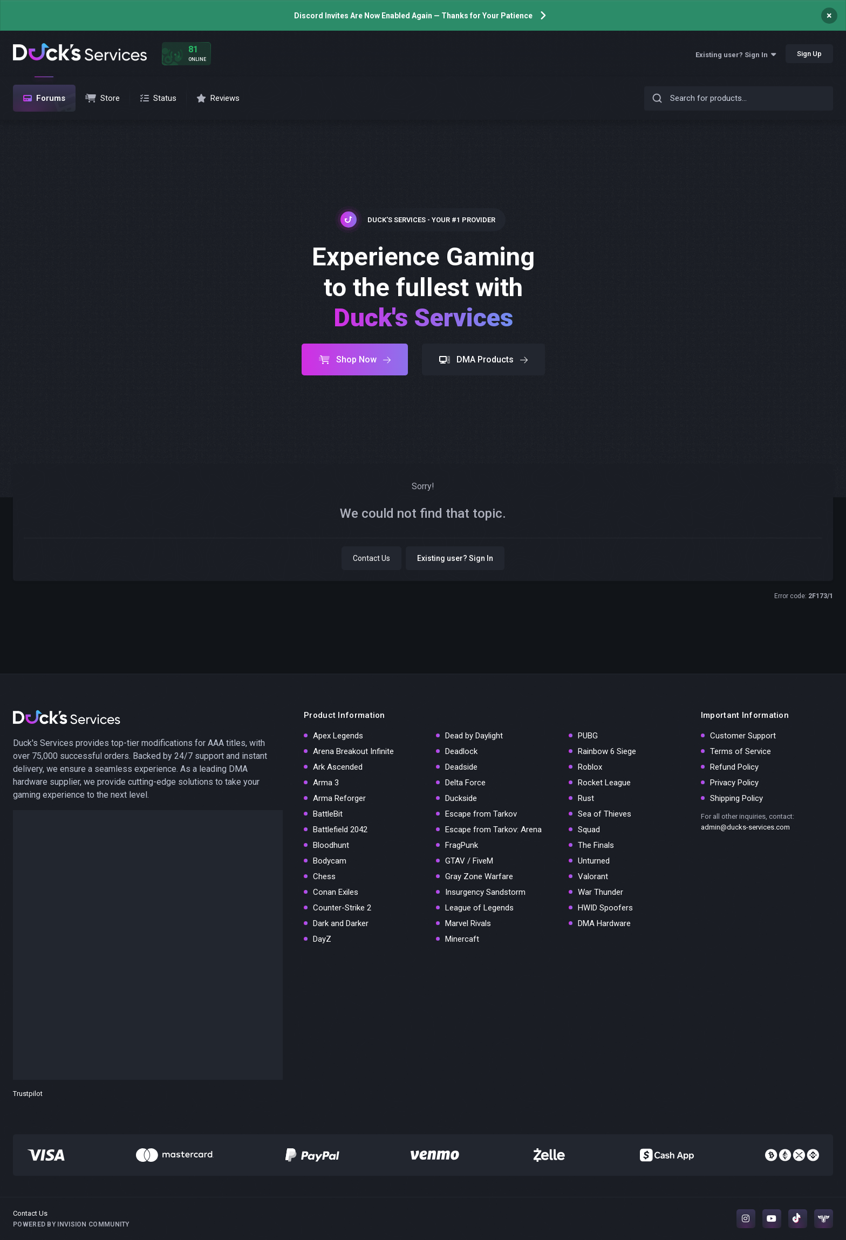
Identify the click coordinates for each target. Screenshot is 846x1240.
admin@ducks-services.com (745, 827)
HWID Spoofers (605, 908)
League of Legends (479, 908)
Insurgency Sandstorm (485, 892)
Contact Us (371, 558)
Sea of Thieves (604, 814)
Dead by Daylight (474, 736)
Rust (586, 798)
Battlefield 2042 (340, 829)
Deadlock (461, 751)
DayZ (322, 939)
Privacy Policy (734, 782)
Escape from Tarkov (481, 814)
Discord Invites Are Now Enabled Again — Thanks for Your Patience (413, 15)
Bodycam (329, 861)
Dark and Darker (341, 923)
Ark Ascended (338, 767)
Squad (589, 829)
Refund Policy (734, 767)
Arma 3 (326, 782)
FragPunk (461, 845)
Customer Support (743, 736)
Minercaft (462, 939)
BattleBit (328, 814)
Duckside (461, 798)
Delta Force (465, 782)
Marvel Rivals (468, 923)
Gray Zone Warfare (479, 876)
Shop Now (355, 359)
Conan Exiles (335, 892)
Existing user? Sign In (735, 55)
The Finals (596, 845)
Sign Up (809, 54)
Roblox (590, 767)
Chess (324, 876)
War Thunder (600, 892)
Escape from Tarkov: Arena (493, 829)
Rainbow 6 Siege (607, 751)
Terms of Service (740, 751)
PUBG (588, 736)
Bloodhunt (331, 845)
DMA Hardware (604, 923)
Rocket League (604, 782)
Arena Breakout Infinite (353, 751)
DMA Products (483, 359)
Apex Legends (338, 736)
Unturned (594, 861)
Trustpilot (28, 1094)
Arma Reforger (339, 798)
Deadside (461, 767)
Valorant (593, 876)
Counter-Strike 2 (342, 908)
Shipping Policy (736, 798)
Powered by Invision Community (71, 1224)
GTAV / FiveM (469, 861)
